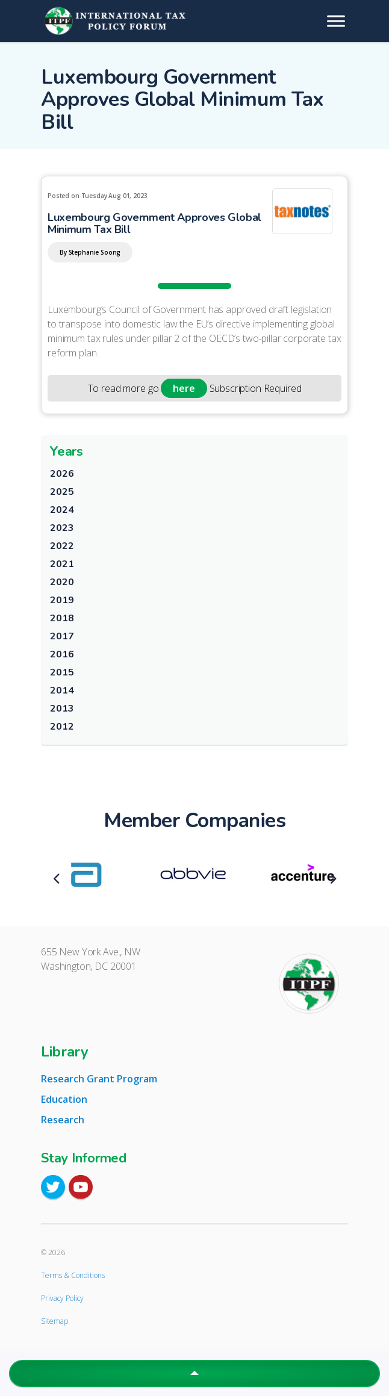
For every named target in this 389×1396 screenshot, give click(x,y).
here (183, 388)
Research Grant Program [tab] (99, 1078)
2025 (61, 491)
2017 (61, 636)
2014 (61, 690)
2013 (61, 708)
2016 (61, 654)
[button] (194, 1373)
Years (66, 451)
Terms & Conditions (73, 1275)
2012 (61, 726)
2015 (61, 672)
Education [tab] (64, 1099)
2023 (61, 528)
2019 (61, 600)
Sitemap (54, 1321)
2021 (61, 564)
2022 (61, 546)
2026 (61, 473)
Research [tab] (62, 1119)
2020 (61, 582)
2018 (61, 618)
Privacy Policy (62, 1298)
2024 (61, 510)
